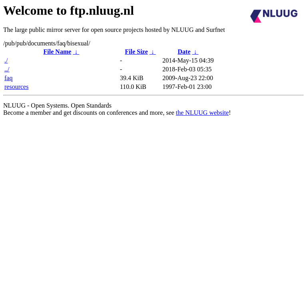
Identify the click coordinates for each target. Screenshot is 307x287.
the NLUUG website (202, 112)
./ (6, 60)
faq (8, 78)
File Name (58, 51)
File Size (136, 51)
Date (184, 51)
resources (16, 86)
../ (6, 69)
